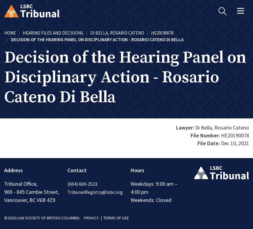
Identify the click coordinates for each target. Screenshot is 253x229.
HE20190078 (162, 33)
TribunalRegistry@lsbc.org (95, 192)
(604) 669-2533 (82, 184)
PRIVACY (91, 218)
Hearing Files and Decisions (53, 33)
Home (10, 33)
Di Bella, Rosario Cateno (117, 33)
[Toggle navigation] (240, 10)
